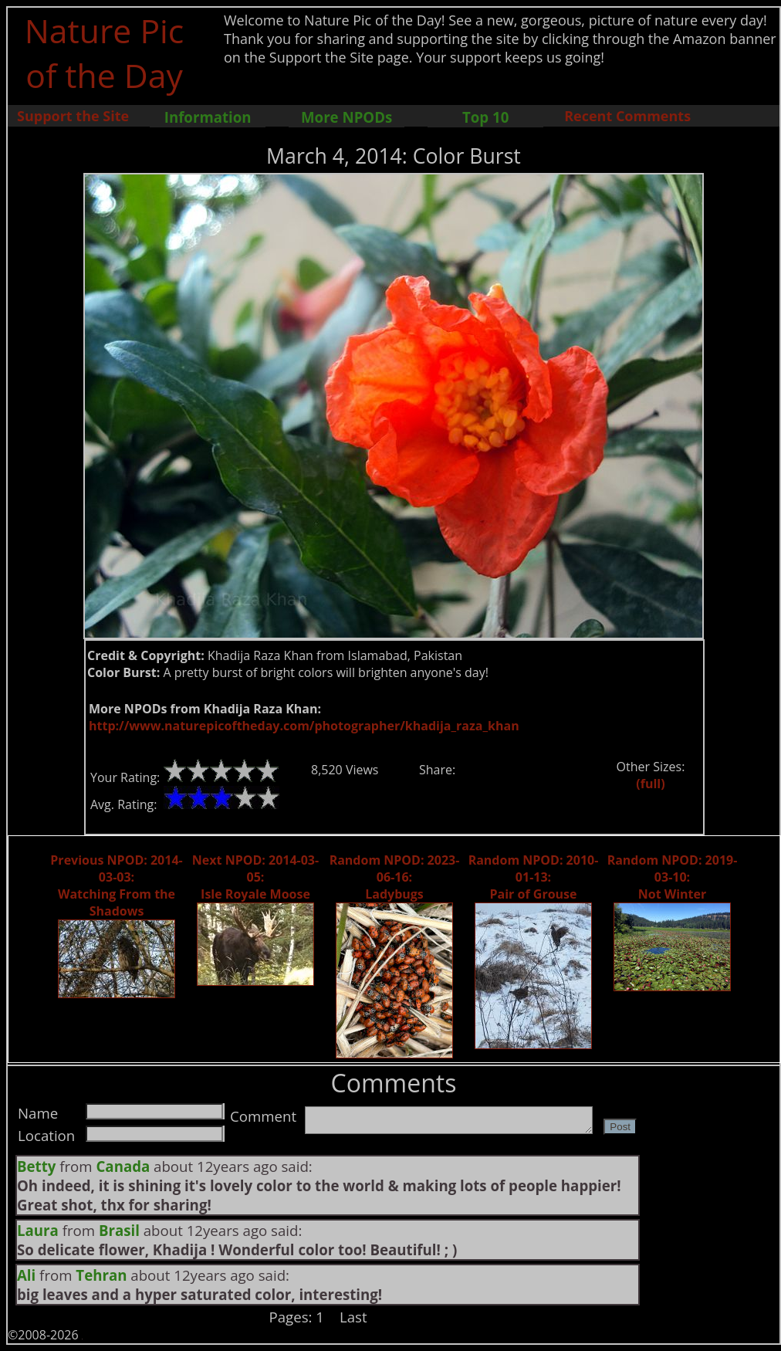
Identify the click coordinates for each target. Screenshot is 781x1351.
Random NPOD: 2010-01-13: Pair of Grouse (533, 877)
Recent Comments (627, 116)
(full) (650, 783)
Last (353, 1316)
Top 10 (485, 117)
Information (208, 117)
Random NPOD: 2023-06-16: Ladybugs (395, 877)
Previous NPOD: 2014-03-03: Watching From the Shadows (116, 885)
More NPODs (346, 117)
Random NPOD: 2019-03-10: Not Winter (672, 877)
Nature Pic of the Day (104, 52)
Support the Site (73, 116)
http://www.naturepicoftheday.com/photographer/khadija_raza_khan (304, 725)
